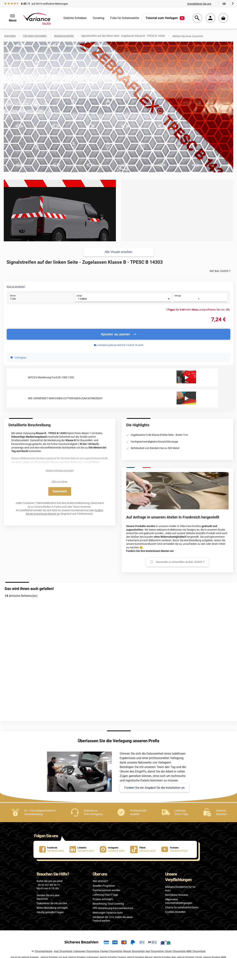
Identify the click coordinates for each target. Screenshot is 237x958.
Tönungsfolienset (43, 951)
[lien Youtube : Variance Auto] (175, 849)
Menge (178, 296)
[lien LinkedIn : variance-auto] (84, 849)
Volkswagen (79, 951)
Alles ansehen (60, 481)
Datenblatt (60, 491)
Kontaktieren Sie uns (199, 3)
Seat (147, 951)
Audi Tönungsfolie (63, 951)
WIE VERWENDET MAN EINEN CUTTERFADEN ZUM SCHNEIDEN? (65, 398)
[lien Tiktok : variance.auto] (144, 849)
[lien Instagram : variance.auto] (115, 849)
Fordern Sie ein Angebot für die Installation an (154, 787)
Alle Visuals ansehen (118, 251)
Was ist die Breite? (16, 286)
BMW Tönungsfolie (195, 951)
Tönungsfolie (92, 951)
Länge (79, 296)
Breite (13, 296)
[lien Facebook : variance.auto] (54, 849)
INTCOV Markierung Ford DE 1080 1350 (51, 377)
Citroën (168, 951)
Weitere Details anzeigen (60, 470)
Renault (127, 951)
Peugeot (104, 951)
